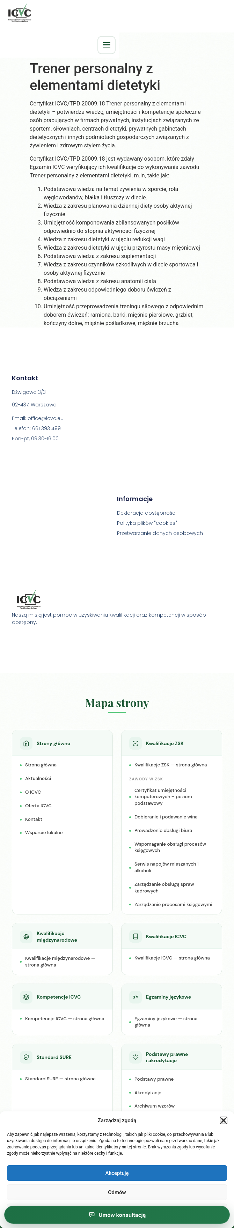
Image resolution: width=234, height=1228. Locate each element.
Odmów (117, 1192)
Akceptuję (117, 1173)
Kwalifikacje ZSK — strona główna (170, 766)
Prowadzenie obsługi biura (163, 831)
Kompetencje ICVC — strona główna (64, 1019)
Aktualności (38, 779)
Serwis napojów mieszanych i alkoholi (166, 868)
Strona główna (41, 766)
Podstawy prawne (154, 1080)
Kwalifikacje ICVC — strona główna (172, 959)
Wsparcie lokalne (44, 833)
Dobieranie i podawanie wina (166, 818)
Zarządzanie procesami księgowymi (173, 905)
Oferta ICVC (38, 806)
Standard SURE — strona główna (60, 1079)
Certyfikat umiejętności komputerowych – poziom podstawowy (163, 797)
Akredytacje (147, 1093)
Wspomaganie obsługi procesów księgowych (170, 848)
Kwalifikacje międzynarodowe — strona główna (60, 962)
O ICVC (33, 793)
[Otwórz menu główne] (106, 45)
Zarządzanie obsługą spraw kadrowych (164, 888)
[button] (223, 1120)
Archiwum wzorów (154, 1107)
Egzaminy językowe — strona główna (165, 1022)
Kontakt (33, 820)
